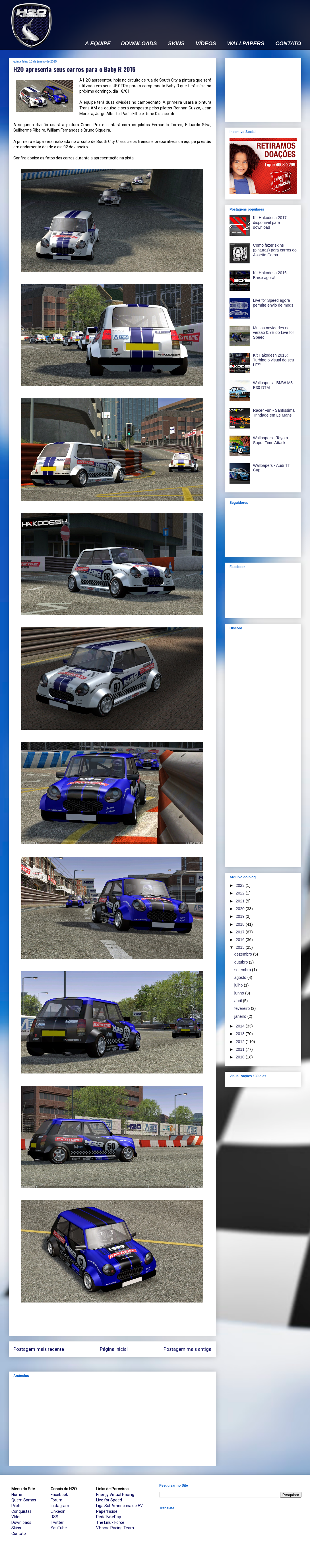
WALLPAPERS (245, 43)
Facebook (59, 1494)
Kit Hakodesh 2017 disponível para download (270, 222)
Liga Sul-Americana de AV (119, 1505)
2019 (241, 916)
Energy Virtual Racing (115, 1494)
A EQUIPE (98, 43)
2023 (241, 885)
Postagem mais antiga (187, 1349)
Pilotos (17, 1505)
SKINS (176, 43)
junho (239, 993)
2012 (241, 1041)
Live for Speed (109, 1500)
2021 (241, 901)
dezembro (243, 954)
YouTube (59, 1528)
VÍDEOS (206, 43)
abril (238, 1000)
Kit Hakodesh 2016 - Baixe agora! (271, 275)
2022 (241, 893)
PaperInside (106, 1511)
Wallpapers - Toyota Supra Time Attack (270, 440)
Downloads (21, 1522)
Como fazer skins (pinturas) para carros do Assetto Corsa (275, 250)
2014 (241, 1026)
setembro (243, 970)
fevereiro (242, 1008)
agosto (240, 977)
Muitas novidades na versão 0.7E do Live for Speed (273, 333)
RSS (54, 1516)
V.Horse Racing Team (115, 1528)
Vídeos (17, 1516)
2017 (241, 932)
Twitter (57, 1522)
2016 (241, 939)
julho (239, 985)
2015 (241, 947)
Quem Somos (23, 1500)
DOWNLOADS (139, 43)
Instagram (60, 1505)
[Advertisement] (112, 1422)
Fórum (56, 1500)
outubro (241, 962)
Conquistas (21, 1511)
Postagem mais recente (38, 1349)
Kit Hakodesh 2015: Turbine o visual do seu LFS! (273, 360)
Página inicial (114, 1349)
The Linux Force (110, 1522)
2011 (241, 1049)
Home (16, 1494)
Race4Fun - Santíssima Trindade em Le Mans (274, 412)
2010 (241, 1057)
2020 (241, 908)
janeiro (240, 1016)
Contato (18, 1533)
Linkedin (58, 1511)
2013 (241, 1033)
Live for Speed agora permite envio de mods (273, 302)
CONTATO (288, 43)
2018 (241, 924)
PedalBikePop (108, 1516)
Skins (16, 1528)
